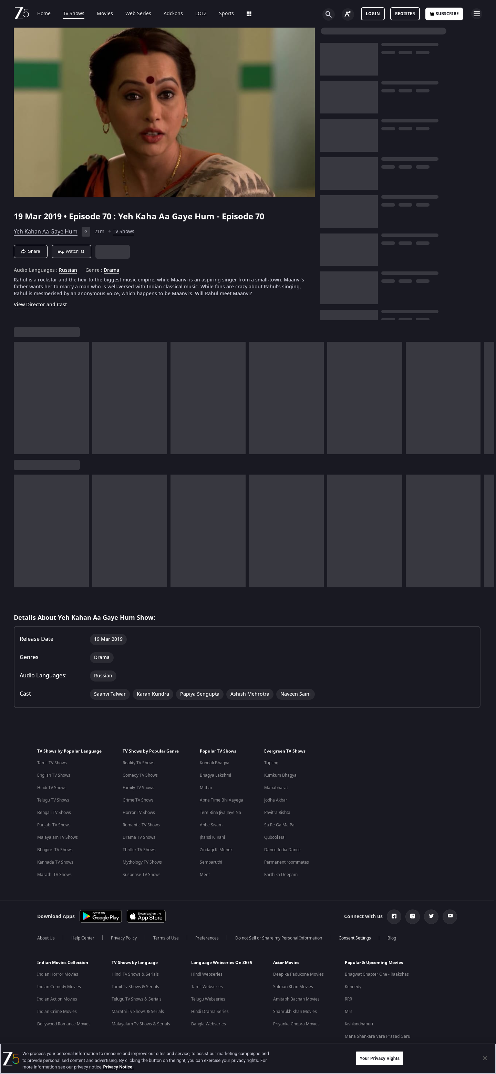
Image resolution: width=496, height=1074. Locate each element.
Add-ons (173, 13)
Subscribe (444, 14)
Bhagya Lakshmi (215, 775)
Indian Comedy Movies (59, 987)
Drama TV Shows (139, 837)
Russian (68, 270)
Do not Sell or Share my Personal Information (278, 938)
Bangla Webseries (208, 1024)
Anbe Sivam (211, 825)
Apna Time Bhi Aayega (221, 800)
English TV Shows (53, 775)
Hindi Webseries (207, 974)
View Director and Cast (40, 304)
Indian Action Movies (57, 999)
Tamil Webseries (207, 987)
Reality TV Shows (139, 763)
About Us (46, 938)
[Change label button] (348, 14)
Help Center (82, 938)
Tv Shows (73, 13)
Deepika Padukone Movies (298, 974)
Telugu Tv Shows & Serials (137, 999)
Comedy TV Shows (140, 775)
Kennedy (353, 987)
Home (44, 13)
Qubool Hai (275, 837)
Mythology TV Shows (142, 862)
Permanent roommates (286, 862)
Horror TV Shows (139, 812)
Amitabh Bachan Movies (296, 999)
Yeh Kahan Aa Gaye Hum (46, 232)
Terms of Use (166, 938)
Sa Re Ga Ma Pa (279, 825)
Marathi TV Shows (54, 875)
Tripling (271, 763)
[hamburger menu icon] (476, 13)
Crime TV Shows (138, 800)
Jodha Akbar (275, 800)
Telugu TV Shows (53, 800)
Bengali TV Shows (54, 812)
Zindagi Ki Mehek (216, 850)
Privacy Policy (124, 938)
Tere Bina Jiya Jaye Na (220, 812)
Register (405, 14)
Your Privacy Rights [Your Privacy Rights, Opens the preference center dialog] (380, 1058)
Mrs (348, 1011)
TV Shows (123, 231)
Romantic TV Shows (141, 825)
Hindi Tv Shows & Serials (135, 974)
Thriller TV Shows (139, 850)
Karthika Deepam (281, 875)
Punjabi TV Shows (54, 825)
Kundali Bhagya (214, 763)
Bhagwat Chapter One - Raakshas (377, 974)
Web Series (138, 13)
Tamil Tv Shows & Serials (135, 987)
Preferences (207, 938)
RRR (348, 999)
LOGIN (373, 14)
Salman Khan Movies (293, 987)
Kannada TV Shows (55, 862)
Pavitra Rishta (277, 812)
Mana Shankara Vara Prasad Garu (377, 1036)
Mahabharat (276, 788)
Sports (226, 13)
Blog (392, 938)
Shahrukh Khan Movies (295, 1011)
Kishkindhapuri (359, 1024)
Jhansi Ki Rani (212, 837)
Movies (105, 13)
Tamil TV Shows (52, 763)
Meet (205, 875)
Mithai (206, 788)
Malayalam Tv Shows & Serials (141, 1024)
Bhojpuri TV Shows (55, 850)
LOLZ (201, 13)
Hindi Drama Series (210, 1011)
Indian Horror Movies (57, 974)
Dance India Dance (282, 850)
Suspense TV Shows (142, 875)
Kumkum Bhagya (280, 775)
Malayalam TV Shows (57, 837)
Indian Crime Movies (57, 1011)
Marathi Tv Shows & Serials (138, 1011)
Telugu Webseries (208, 999)
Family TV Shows (138, 788)
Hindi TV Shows (51, 788)
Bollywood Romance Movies (64, 1024)
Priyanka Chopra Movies (296, 1024)
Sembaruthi (211, 862)
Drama (111, 270)
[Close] (485, 1058)
